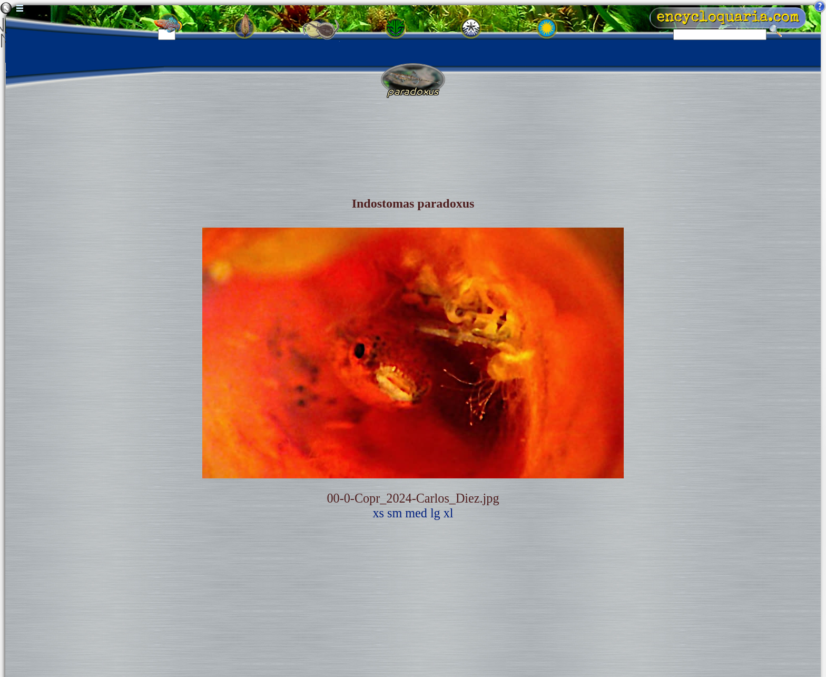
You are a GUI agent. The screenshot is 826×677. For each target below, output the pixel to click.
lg (435, 513)
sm (394, 513)
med (416, 513)
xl (449, 513)
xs (378, 513)
